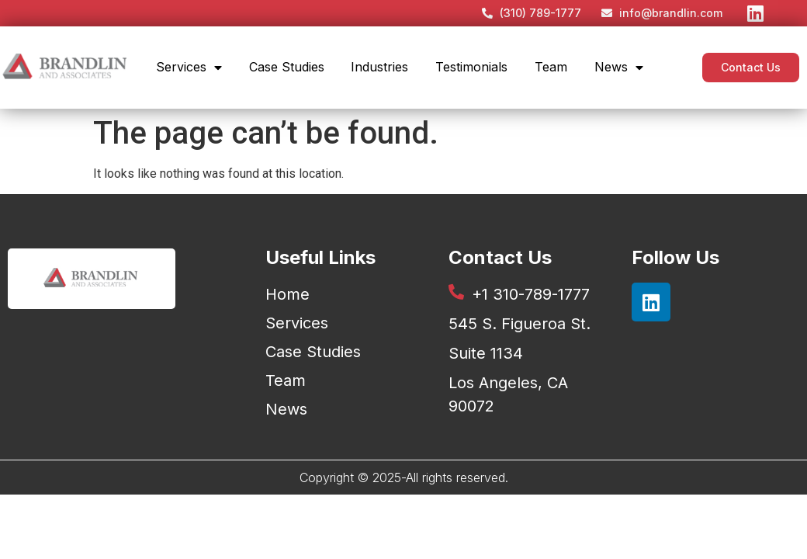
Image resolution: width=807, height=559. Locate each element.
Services (189, 68)
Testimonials (471, 67)
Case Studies (286, 67)
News (618, 68)
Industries (379, 67)
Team (551, 67)
